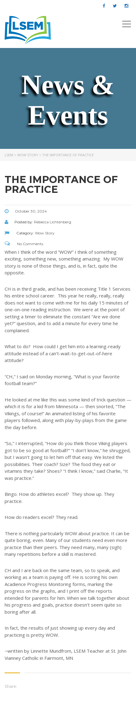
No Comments (24, 243)
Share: (11, 686)
